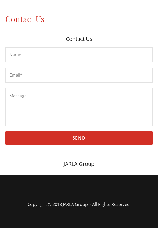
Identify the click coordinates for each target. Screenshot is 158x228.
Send (79, 138)
